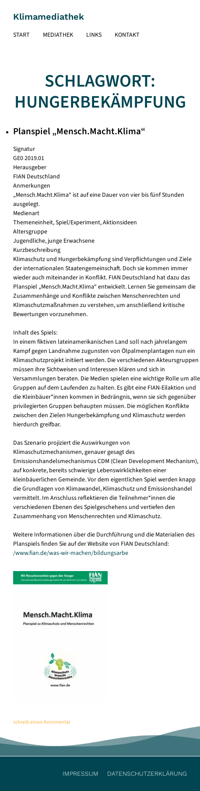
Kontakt (127, 35)
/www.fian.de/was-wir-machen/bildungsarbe (70, 553)
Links (94, 35)
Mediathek (58, 35)
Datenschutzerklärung (147, 773)
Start (21, 35)
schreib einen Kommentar (41, 722)
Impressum (80, 773)
